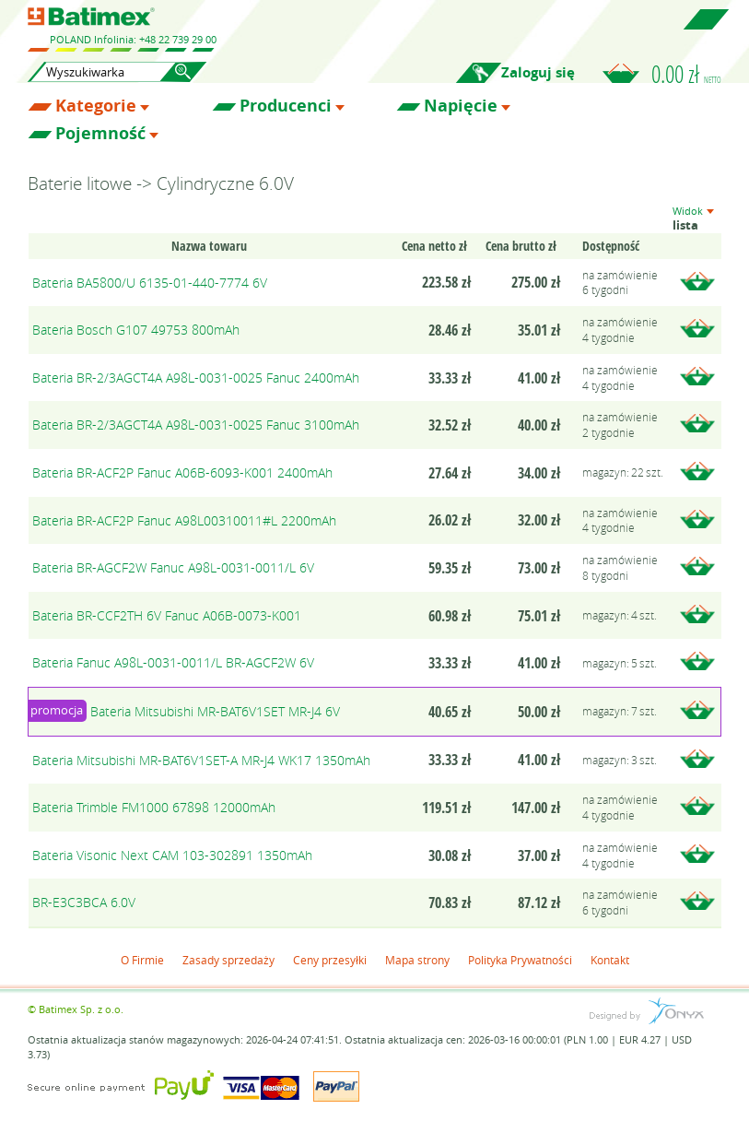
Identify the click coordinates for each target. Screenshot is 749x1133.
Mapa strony (417, 959)
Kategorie (95, 106)
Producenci (286, 106)
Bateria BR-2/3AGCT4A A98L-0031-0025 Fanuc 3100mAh (195, 424)
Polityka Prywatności (520, 959)
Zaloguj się (538, 72)
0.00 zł (686, 73)
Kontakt (610, 959)
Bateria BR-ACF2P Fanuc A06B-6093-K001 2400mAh (182, 472)
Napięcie (460, 106)
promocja (56, 710)
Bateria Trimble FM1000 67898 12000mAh (153, 807)
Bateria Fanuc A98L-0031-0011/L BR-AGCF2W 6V (173, 662)
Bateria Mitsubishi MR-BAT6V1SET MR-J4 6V (215, 711)
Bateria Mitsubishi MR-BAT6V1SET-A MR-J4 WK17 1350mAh (201, 760)
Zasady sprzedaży (228, 959)
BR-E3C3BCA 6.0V (83, 902)
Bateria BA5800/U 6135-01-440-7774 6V (149, 282)
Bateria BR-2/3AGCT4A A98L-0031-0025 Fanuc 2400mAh (195, 377)
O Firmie (142, 959)
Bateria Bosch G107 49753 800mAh (136, 329)
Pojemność (100, 133)
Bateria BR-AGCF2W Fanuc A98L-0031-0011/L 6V (173, 567)
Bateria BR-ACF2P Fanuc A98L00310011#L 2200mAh (184, 520)
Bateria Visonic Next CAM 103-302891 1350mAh (172, 855)
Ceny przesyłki (330, 959)
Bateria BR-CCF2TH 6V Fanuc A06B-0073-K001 (166, 615)
